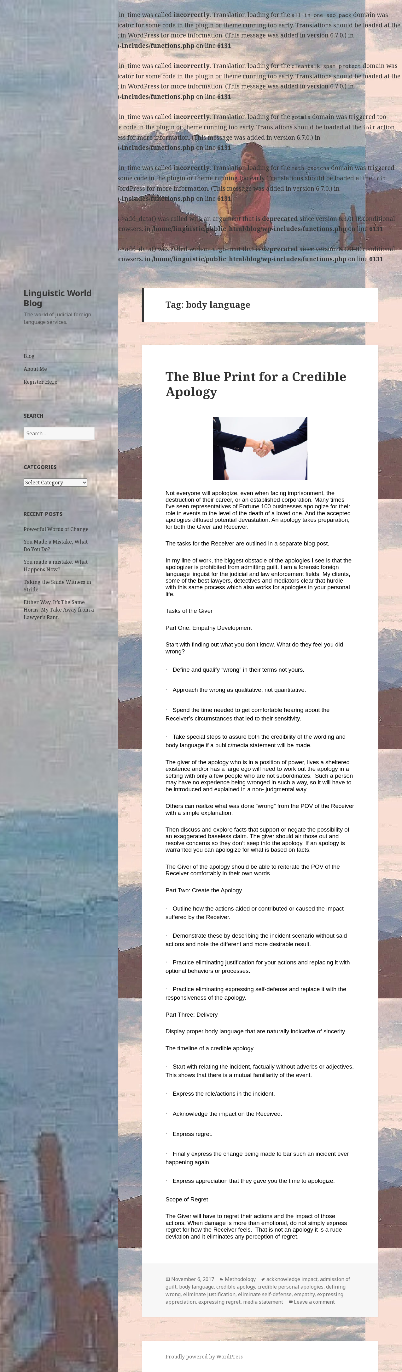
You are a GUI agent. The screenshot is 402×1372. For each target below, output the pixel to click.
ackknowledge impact (292, 1279)
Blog (29, 356)
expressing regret (219, 1301)
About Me (35, 368)
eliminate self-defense (265, 1294)
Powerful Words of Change (56, 529)
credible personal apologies (290, 1286)
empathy (304, 1294)
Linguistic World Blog (58, 298)
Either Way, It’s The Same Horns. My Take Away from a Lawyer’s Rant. (59, 610)
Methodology (240, 1279)
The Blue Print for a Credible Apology (256, 384)
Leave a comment (314, 1301)
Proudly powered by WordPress (204, 1356)
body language (196, 1286)
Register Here (40, 381)
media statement (263, 1301)
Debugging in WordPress (123, 35)
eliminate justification (209, 1294)
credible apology (235, 1286)
